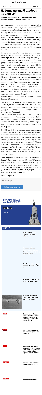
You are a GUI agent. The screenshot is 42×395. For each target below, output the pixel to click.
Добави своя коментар (12, 187)
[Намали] (37, 25)
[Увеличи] (40, 25)
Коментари (7, 180)
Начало (5, 6)
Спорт (10, 6)
